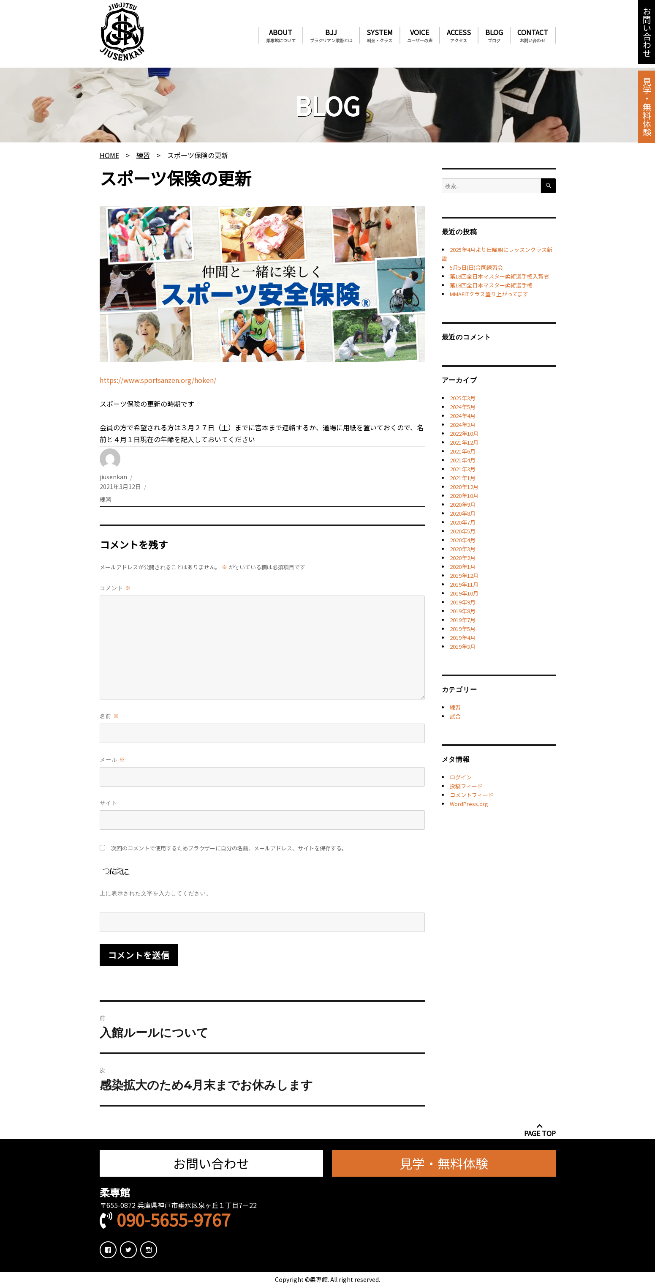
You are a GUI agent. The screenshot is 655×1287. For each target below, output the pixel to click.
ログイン (461, 777)
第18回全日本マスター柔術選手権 (491, 285)
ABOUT (281, 35)
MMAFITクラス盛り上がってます (489, 294)
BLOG (494, 35)
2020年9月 (463, 504)
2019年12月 (464, 575)
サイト (108, 802)
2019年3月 (463, 646)
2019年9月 (463, 602)
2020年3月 (463, 549)
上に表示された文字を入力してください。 (156, 893)
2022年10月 (464, 433)
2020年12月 (464, 487)
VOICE (419, 35)
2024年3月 (463, 425)
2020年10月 (464, 496)
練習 (143, 155)
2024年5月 (463, 407)
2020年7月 (463, 522)
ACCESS (459, 35)
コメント (115, 588)
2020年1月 (463, 567)
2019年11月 (464, 584)
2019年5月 (463, 629)
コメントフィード (472, 795)
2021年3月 (463, 469)
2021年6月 (463, 451)
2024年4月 (463, 416)
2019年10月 (464, 593)
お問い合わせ (646, 32)
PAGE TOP (540, 1130)
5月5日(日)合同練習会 (476, 267)
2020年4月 (463, 540)
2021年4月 (463, 460)
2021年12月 (464, 442)
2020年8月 (463, 513)
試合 (455, 716)
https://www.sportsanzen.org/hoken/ (158, 380)
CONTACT (532, 35)
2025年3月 (463, 398)
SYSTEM (380, 35)
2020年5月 (463, 531)
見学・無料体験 (646, 107)
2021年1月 (463, 478)
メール (112, 759)
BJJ (331, 35)
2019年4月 (463, 638)
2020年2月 (463, 558)
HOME (109, 155)
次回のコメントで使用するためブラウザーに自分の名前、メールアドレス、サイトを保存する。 (229, 848)
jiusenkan (113, 477)
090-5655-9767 (174, 1219)
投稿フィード (466, 786)
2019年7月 (463, 620)
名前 (109, 716)
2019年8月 (463, 611)
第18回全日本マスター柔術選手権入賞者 (499, 276)
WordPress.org (469, 804)
